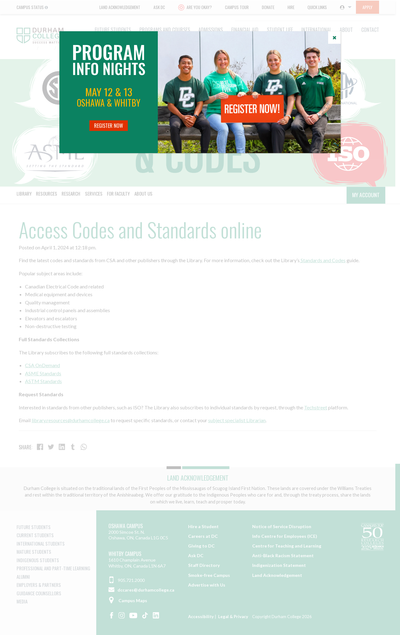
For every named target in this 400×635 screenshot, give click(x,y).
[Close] (334, 37)
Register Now (108, 125)
